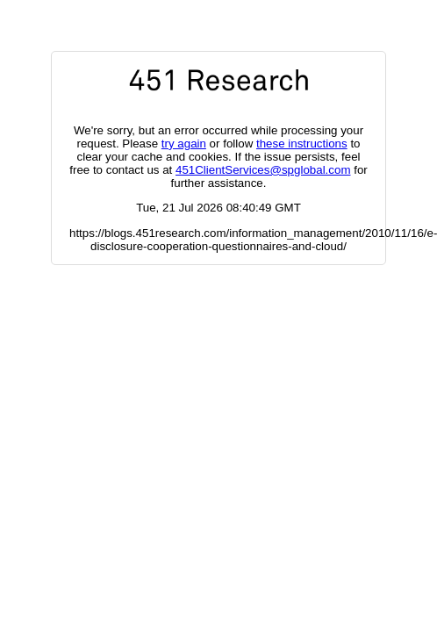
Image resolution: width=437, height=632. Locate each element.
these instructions (301, 143)
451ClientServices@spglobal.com (263, 169)
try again (183, 143)
